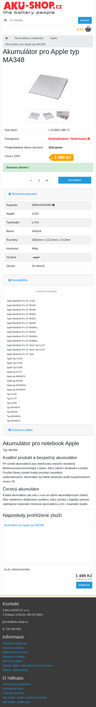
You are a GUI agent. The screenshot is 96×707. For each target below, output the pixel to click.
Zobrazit (84, 585)
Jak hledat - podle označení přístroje (25, 697)
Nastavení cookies (14, 656)
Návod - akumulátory (15, 670)
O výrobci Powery (13, 693)
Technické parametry (23, 193)
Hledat (84, 20)
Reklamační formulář (15, 652)
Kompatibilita (18, 280)
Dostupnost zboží (13, 688)
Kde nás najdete (12, 661)
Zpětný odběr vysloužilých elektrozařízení (28, 665)
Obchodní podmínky (15, 643)
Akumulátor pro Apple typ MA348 (24, 525)
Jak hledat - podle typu (16, 702)
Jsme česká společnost (17, 684)
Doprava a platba (21, 429)
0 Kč (80, 29)
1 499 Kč (62, 157)
